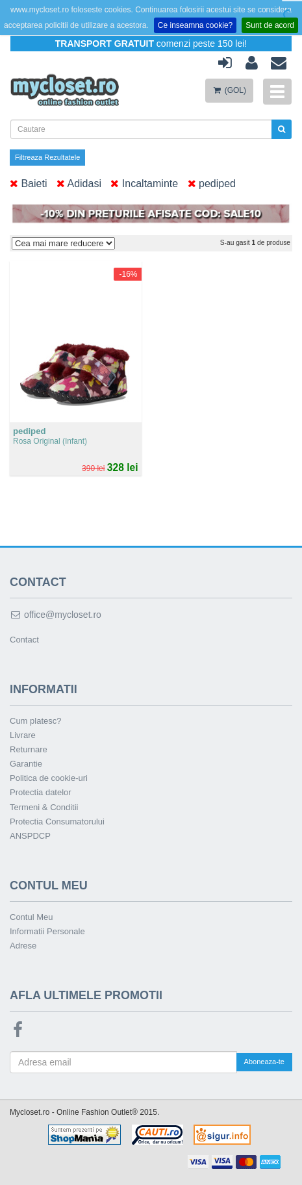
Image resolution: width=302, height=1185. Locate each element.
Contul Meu (31, 917)
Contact (24, 639)
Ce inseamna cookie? (195, 25)
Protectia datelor (40, 792)
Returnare (28, 749)
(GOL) (229, 90)
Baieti (28, 183)
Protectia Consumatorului (57, 821)
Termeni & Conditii (44, 807)
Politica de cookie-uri (49, 778)
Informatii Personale (47, 931)
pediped (212, 183)
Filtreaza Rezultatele (47, 157)
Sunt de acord (269, 25)
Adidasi (79, 183)
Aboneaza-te (264, 1061)
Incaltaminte (144, 183)
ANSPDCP (30, 836)
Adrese (23, 945)
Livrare (23, 735)
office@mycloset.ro (55, 614)
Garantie (26, 764)
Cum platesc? (35, 721)
